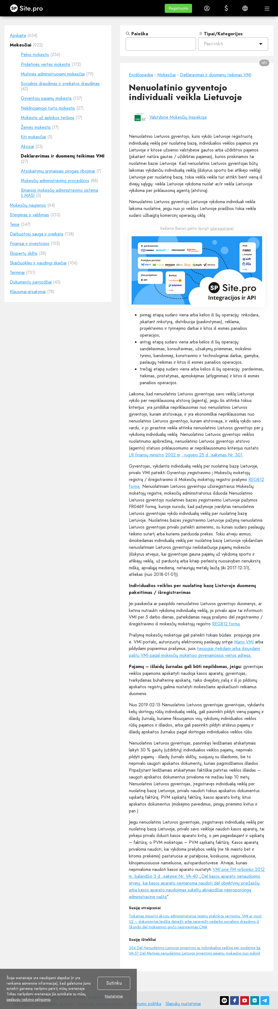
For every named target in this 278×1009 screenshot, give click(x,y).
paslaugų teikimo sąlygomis (28, 999)
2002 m (172, 455)
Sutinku (114, 983)
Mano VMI (244, 642)
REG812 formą (226, 624)
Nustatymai (114, 996)
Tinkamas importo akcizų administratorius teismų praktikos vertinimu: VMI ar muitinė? (198, 916)
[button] (178, 8)
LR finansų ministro (146, 455)
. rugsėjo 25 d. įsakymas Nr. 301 (211, 455)
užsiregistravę (221, 228)
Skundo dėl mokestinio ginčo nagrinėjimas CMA (168, 927)
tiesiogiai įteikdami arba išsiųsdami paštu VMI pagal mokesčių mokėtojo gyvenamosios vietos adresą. (194, 651)
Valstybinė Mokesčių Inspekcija (178, 117)
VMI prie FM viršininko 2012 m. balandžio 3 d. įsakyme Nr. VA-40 (197, 872)
